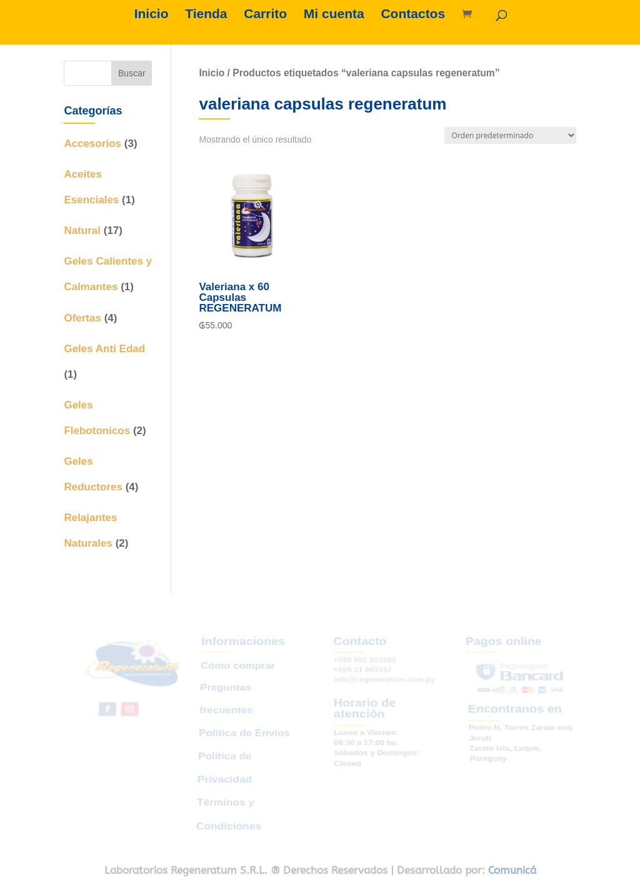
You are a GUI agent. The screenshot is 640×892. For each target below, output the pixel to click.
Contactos (413, 15)
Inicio (151, 15)
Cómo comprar (239, 672)
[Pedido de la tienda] (510, 135)
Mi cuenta (334, 15)
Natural (82, 230)
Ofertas (82, 318)
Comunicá (512, 870)
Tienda (206, 15)
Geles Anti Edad (104, 349)
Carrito (265, 15)
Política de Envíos (244, 732)
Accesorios (92, 144)
